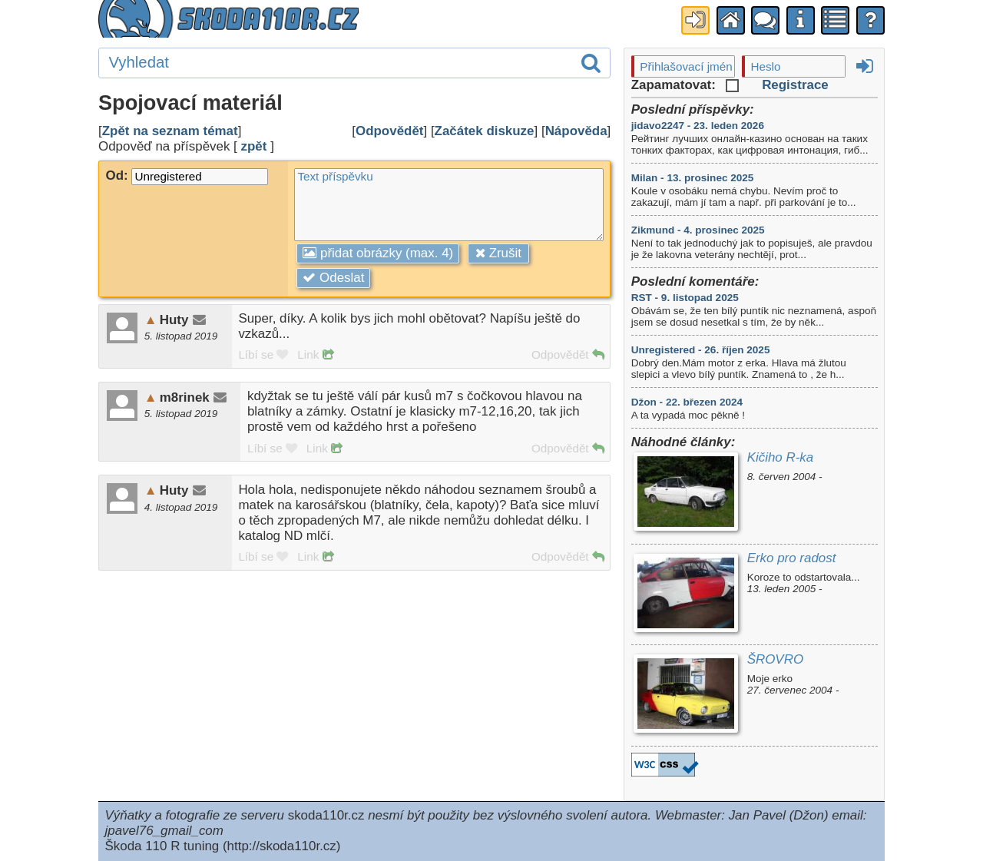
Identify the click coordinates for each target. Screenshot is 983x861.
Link (315, 354)
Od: (186, 175)
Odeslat (333, 277)
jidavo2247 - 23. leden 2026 (697, 125)
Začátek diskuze (485, 131)
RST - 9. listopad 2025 (685, 297)
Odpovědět (389, 131)
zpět (254, 146)
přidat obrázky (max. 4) (378, 253)
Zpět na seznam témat (170, 131)
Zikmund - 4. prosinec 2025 (698, 230)
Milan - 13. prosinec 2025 (692, 178)
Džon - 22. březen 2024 (687, 402)
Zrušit (498, 253)
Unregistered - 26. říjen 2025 (700, 350)
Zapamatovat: (685, 85)
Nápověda (576, 131)
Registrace (795, 85)
